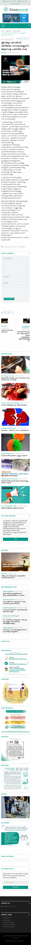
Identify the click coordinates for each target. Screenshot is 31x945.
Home (2, 31)
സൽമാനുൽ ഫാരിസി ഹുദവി (11, 616)
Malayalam (16, 3)
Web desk (3, 52)
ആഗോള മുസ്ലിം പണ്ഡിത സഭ (10, 246)
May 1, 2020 (23, 506)
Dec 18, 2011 (22, 428)
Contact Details (9, 924)
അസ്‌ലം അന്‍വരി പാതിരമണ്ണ (10, 403)
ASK (15, 539)
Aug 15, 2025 (12, 573)
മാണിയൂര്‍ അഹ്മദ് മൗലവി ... (9, 428)
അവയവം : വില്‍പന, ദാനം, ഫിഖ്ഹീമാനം (15, 430)
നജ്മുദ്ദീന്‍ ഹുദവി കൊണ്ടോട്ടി (9, 479)
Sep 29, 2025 (18, 591)
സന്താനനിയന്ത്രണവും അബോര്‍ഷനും (14, 405)
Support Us (7, 918)
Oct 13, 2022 (26, 329)
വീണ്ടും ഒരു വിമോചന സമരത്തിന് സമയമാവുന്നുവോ (13, 577)
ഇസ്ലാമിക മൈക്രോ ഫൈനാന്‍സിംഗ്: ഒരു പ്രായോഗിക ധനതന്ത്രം (15, 379)
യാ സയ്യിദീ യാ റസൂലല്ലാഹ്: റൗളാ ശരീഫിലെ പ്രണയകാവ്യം (14, 603)
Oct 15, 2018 (20, 453)
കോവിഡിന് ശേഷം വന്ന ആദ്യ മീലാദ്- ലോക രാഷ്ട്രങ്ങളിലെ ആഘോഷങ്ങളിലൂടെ (23, 336)
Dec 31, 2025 (23, 478)
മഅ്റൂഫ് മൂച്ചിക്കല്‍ (8, 591)
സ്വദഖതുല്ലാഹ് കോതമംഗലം (26, 327)
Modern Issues (16, 31)
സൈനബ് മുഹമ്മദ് (8, 600)
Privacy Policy (8, 922)
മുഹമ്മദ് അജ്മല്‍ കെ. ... (8, 454)
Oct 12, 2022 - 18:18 (13, 52)
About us (6, 920)
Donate (21, 941)
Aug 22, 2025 (18, 627)
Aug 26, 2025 (7, 618)
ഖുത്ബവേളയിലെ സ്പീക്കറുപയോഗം (12, 508)
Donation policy (9, 927)
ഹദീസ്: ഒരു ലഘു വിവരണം (6, 331)
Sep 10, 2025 (19, 599)
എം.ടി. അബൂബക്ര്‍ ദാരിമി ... (9, 506)
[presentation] (16, 291)
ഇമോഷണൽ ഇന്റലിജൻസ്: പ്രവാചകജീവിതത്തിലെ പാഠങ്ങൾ (13, 594)
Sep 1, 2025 (23, 607)
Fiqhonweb (8, 31)
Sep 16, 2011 (5, 328)
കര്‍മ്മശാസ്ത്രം (21, 246)
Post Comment (9, 299)
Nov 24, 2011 (20, 376)
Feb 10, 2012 (24, 403)
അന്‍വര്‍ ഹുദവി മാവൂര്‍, (8, 376)
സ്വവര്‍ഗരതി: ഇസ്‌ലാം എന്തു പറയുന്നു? (14, 456)
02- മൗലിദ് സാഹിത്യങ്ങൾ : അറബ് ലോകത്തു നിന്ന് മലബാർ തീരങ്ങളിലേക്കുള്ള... (15, 622)
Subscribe (15, 887)
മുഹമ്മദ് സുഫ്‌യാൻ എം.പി (10, 608)
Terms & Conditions (11, 941)
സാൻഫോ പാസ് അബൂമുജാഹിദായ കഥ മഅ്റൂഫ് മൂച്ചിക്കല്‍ (15, 631)
